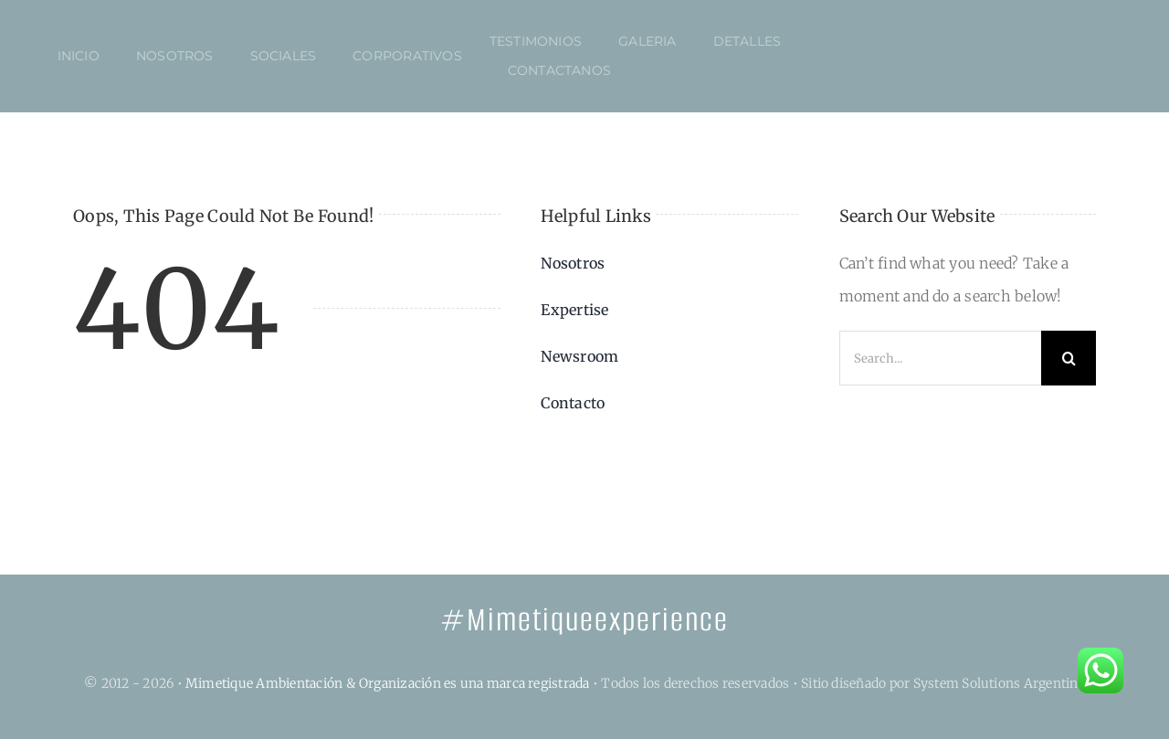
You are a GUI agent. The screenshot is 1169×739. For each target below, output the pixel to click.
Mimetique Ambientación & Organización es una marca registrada (387, 683)
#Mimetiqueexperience (584, 619)
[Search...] (940, 358)
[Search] (1068, 358)
